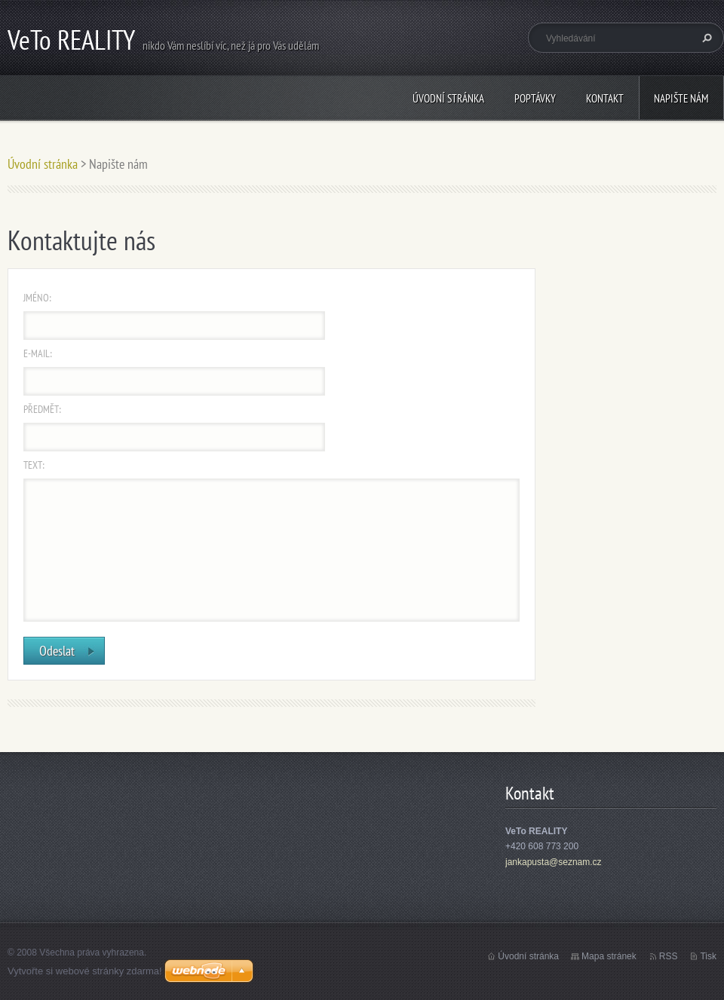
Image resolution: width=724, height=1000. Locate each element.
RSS (668, 956)
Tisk (708, 956)
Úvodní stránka (448, 98)
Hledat (705, 37)
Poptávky (535, 98)
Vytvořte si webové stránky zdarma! (85, 971)
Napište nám (681, 98)
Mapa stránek (609, 956)
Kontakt (605, 98)
